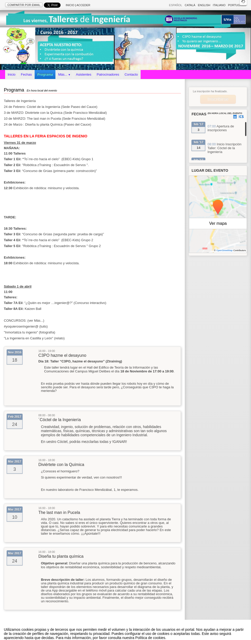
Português (237, 5)
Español (175, 5)
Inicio (70, 5)
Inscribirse (217, 99)
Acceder (83, 5)
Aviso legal (74, 634)
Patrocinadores (108, 74)
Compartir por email (23, 4)
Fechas (26, 74)
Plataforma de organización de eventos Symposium (128, 634)
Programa (45, 74)
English (204, 5)
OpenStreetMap (224, 250)
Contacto (131, 74)
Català (190, 5)
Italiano (219, 5)
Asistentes (83, 74)
